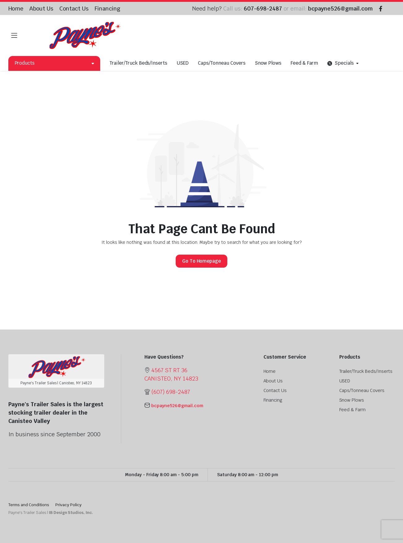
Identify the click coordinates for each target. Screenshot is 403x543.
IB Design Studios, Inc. (71, 512)
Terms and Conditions (28, 504)
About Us (41, 8)
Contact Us (73, 8)
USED (183, 63)
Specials (340, 63)
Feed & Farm (304, 63)
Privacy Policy (68, 504)
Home (16, 8)
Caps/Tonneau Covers (221, 63)
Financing (107, 8)
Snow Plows (268, 63)
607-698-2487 (263, 8)
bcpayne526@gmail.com (340, 8)
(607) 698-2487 (170, 391)
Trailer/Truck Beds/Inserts (138, 63)
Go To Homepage (201, 261)
